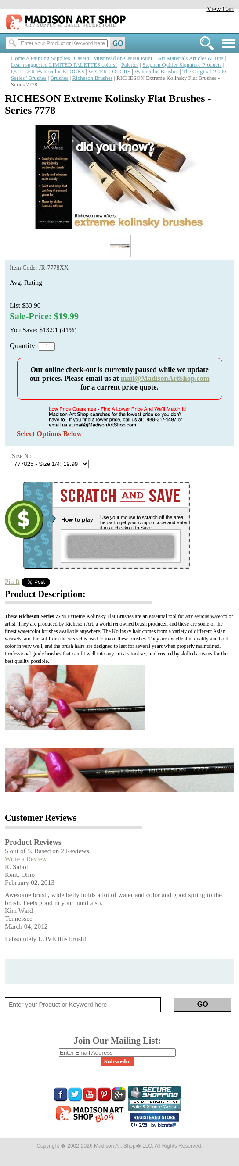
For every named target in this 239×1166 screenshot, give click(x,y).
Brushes (60, 78)
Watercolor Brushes (156, 71)
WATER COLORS (109, 71)
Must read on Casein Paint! (123, 58)
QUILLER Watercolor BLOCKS (47, 71)
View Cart (220, 8)
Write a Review (26, 858)
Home (18, 58)
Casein (81, 58)
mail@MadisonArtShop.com (165, 378)
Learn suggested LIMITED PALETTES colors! (64, 65)
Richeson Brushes (92, 78)
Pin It (12, 581)
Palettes (130, 65)
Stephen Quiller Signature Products (181, 65)
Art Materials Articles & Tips (190, 58)
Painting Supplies (50, 58)
